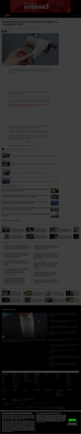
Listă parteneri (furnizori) (41, 422)
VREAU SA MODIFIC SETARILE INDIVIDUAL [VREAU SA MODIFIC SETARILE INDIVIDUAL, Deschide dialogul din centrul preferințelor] (72, 424)
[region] (40, 422)
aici (9, 427)
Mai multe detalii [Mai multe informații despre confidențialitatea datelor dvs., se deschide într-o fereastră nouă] (21, 419)
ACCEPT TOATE (72, 420)
